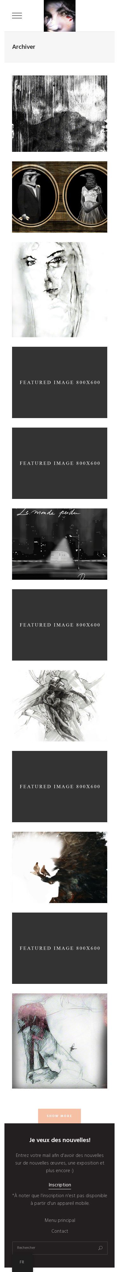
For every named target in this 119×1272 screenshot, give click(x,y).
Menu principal (60, 1220)
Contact (59, 1231)
